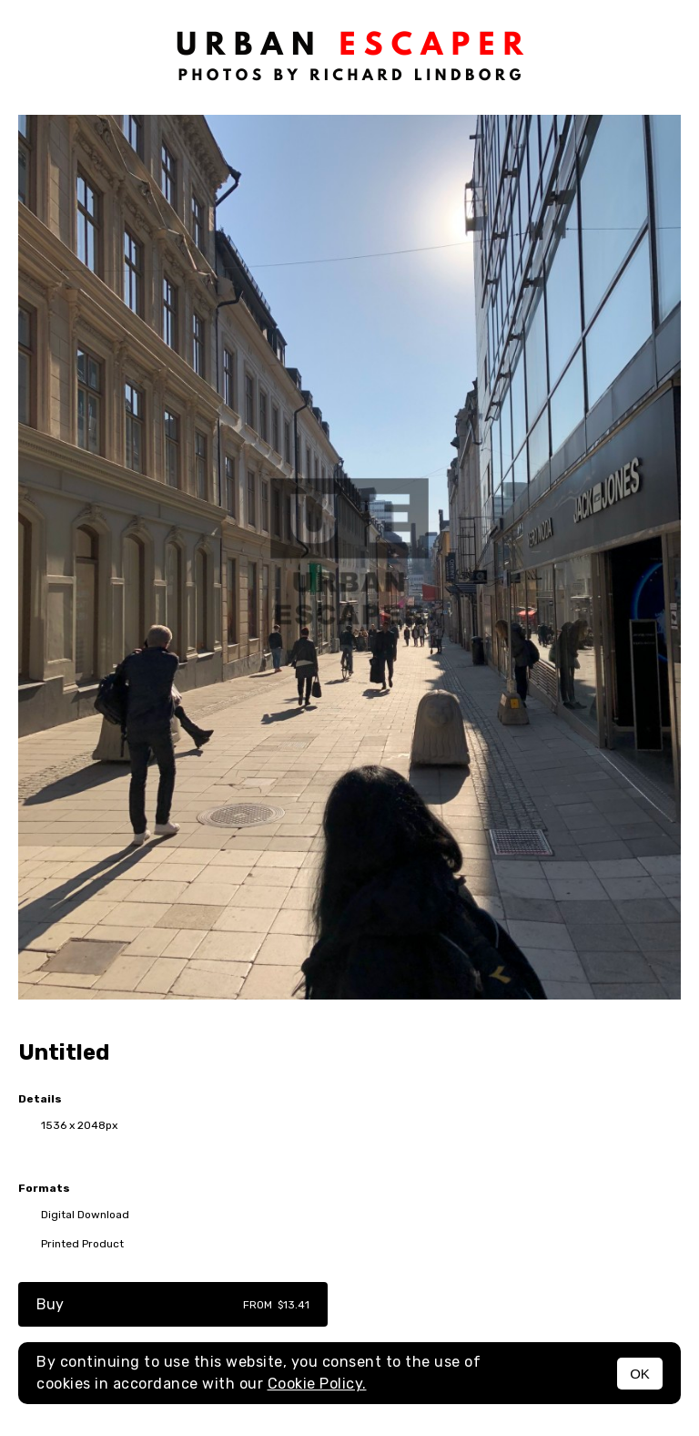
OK (640, 1373)
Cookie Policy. (317, 1383)
